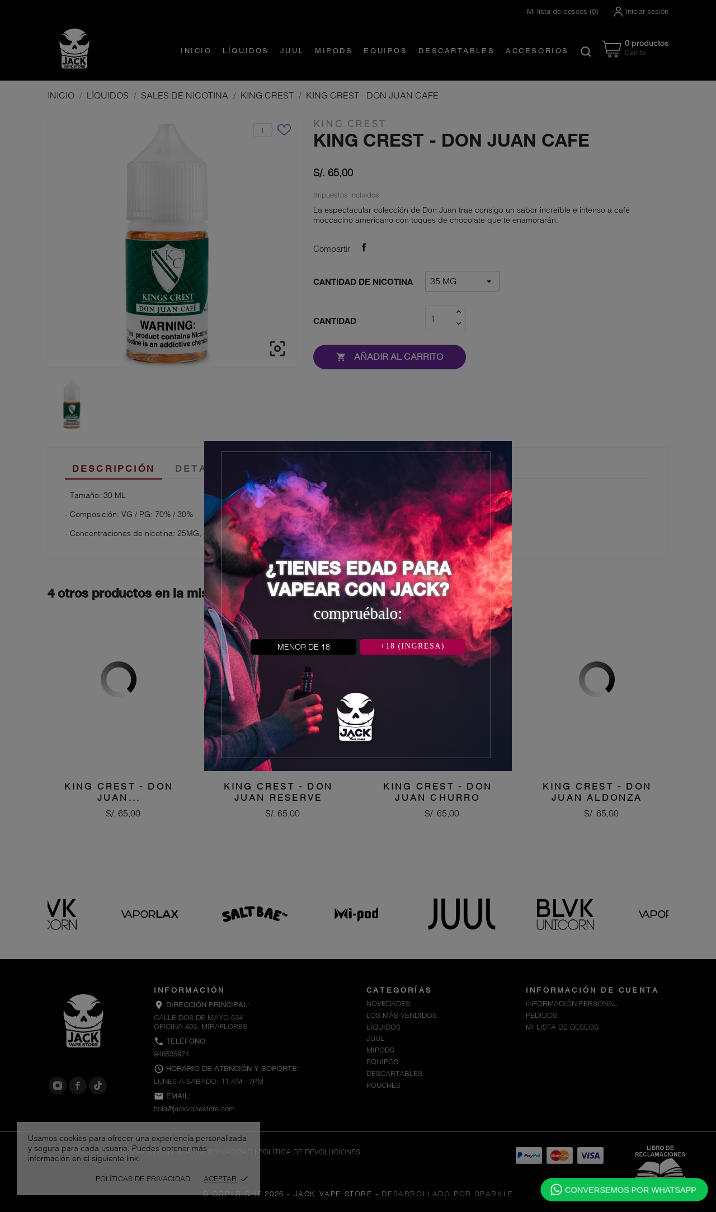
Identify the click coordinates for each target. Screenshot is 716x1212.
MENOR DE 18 (303, 647)
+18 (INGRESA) (412, 646)
